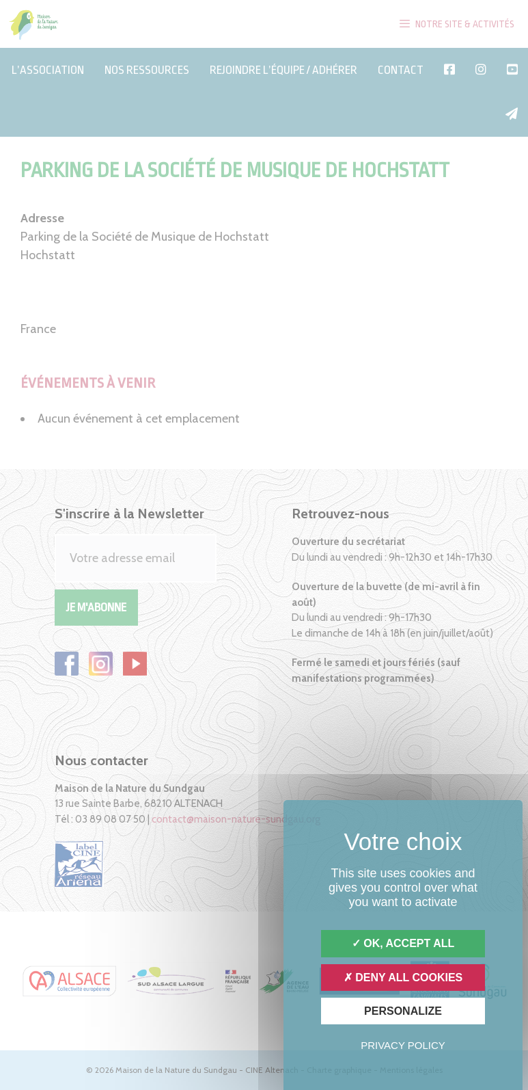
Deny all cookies (403, 977)
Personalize (403, 1011)
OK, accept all (403, 943)
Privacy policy (403, 1045)
